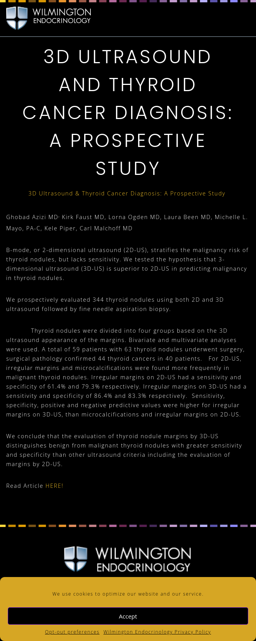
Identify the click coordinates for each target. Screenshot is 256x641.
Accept (128, 616)
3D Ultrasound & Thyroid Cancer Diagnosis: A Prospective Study (127, 193)
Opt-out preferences (72, 632)
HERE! (55, 485)
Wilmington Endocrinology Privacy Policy (157, 632)
